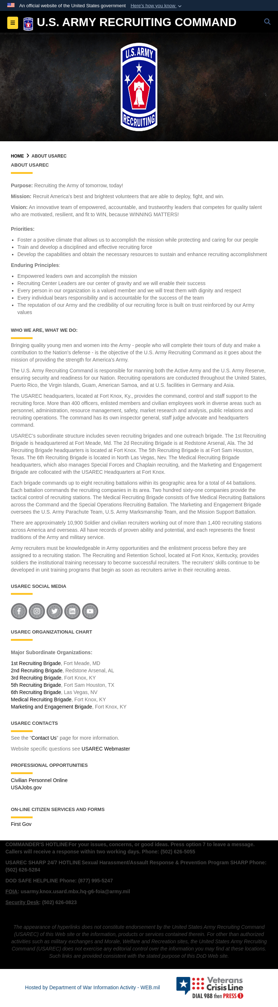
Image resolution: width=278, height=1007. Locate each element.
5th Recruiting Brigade (36, 685)
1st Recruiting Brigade (36, 663)
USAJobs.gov (26, 787)
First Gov (21, 824)
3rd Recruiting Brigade (36, 678)
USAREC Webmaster (106, 749)
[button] (156, 5)
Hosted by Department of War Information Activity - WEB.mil (92, 987)
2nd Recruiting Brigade (36, 670)
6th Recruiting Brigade (36, 692)
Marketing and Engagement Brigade (51, 707)
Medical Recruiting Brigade (41, 699)
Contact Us (44, 738)
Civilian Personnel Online (39, 780)
